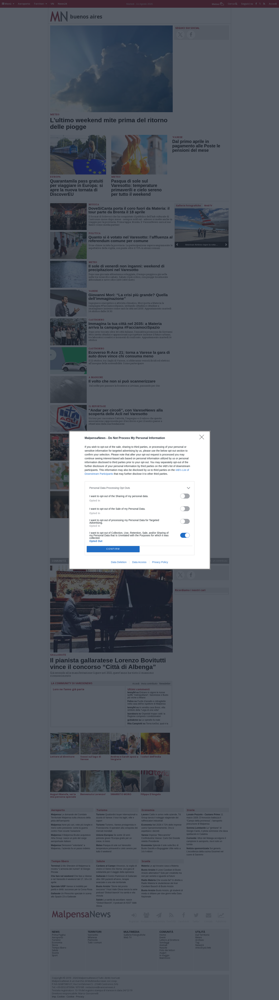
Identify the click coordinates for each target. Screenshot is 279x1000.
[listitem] (139, 488)
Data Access (139, 562)
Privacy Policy (160, 562)
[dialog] (139, 500)
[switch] (185, 496)
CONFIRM (113, 549)
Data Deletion (119, 562)
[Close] (202, 438)
